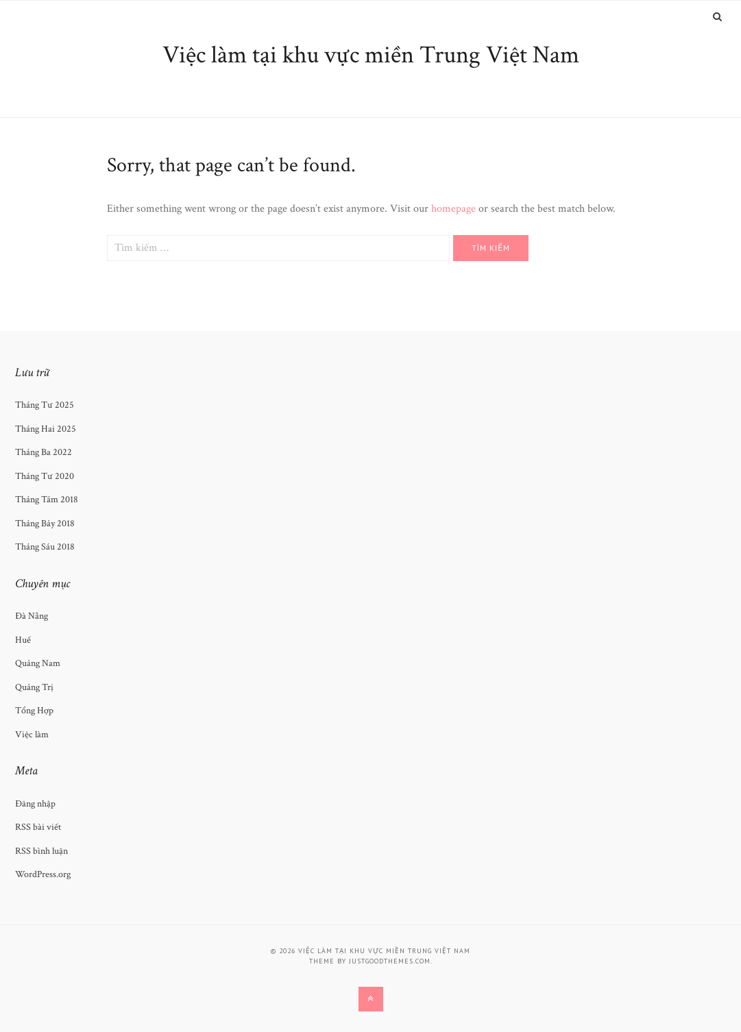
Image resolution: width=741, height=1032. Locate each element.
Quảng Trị (34, 687)
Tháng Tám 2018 (46, 499)
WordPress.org (43, 874)
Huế (23, 640)
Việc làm (32, 734)
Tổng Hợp (34, 710)
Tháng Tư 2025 (44, 405)
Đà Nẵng (31, 616)
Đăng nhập (35, 804)
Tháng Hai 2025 (45, 429)
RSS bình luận (41, 851)
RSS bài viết (38, 827)
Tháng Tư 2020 (44, 476)
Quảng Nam (37, 663)
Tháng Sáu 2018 (45, 547)
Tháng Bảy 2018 (45, 523)
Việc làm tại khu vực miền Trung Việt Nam (370, 55)
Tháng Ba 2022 (43, 452)
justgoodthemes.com (389, 961)
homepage (453, 208)
